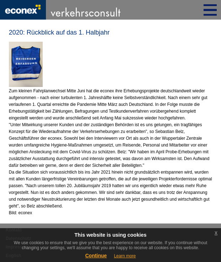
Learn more (125, 255)
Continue (96, 255)
